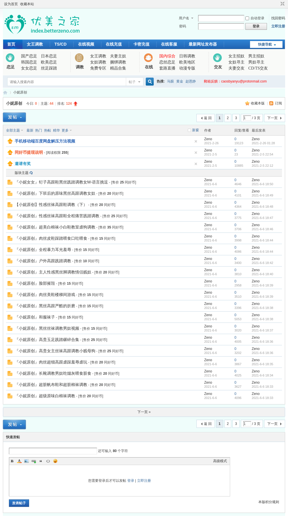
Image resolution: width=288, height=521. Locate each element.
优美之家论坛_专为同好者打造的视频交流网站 (5, 92)
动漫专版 (187, 68)
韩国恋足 (29, 62)
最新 (29, 130)
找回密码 (278, 18)
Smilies (55, 461)
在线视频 (86, 44)
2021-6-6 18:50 (262, 184)
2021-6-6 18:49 (262, 195)
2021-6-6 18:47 (262, 218)
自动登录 (254, 18)
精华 (56, 130)
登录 (130, 481)
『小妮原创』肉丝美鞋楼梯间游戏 (45, 294)
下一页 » (144, 412)
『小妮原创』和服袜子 (35, 317)
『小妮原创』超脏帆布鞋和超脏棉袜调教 (51, 384)
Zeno (208, 139)
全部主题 (13, 130)
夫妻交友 (236, 68)
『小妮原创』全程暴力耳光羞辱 (43, 249)
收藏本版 (258, 103)
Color (19, 461)
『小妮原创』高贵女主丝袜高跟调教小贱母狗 (55, 350)
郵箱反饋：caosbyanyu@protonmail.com (235, 81)
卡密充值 (141, 44)
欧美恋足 (49, 62)
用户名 (184, 18)
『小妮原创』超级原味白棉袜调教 (45, 395)
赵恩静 (190, 81)
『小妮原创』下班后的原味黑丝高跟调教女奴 (55, 193)
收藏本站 (27, 4)
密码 (182, 26)
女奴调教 (98, 62)
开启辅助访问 (277, 4)
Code (48, 461)
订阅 (278, 103)
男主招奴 (256, 56)
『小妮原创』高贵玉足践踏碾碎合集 (47, 339)
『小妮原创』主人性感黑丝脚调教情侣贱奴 (53, 272)
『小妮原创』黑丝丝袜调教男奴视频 (47, 328)
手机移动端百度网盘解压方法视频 (45, 141)
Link (34, 461)
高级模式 (220, 461)
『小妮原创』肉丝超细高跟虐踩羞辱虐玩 (51, 362)
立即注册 (278, 26)
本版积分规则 (268, 502)
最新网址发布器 (203, 44)
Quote (41, 461)
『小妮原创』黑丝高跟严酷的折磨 (45, 305)
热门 (38, 130)
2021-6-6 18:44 (262, 240)
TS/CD (60, 44)
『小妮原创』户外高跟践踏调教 (43, 260)
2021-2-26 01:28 (263, 143)
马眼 (170, 81)
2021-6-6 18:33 (262, 386)
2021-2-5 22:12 (262, 165)
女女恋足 (29, 68)
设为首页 (11, 4)
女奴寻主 (236, 62)
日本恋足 (49, 56)
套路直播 (167, 68)
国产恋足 (29, 56)
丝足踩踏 (49, 68)
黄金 (179, 81)
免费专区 (98, 68)
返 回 (208, 118)
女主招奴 (236, 56)
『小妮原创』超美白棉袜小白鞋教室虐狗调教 (55, 227)
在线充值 (114, 44)
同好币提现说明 (29, 152)
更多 (65, 130)
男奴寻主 (256, 62)
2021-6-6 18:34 (262, 375)
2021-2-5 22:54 (262, 154)
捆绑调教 (118, 62)
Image (26, 461)
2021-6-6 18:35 (262, 364)
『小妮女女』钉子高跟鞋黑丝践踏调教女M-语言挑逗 (61, 182)
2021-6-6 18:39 (262, 285)
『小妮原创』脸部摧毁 (35, 283)
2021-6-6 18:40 (262, 274)
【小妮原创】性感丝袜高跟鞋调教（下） (51, 204)
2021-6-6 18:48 (262, 206)
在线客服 (169, 44)
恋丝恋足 (167, 62)
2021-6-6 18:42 (262, 263)
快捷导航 (265, 44)
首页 (11, 44)
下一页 (272, 118)
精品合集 (118, 68)
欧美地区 (187, 62)
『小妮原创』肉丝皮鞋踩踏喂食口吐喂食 (51, 238)
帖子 (132, 82)
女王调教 (35, 44)
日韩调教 (187, 56)
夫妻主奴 (118, 56)
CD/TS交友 (258, 68)
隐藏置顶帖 (196, 141)
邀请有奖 (23, 163)
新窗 (195, 130)
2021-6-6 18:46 (262, 229)
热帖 (47, 130)
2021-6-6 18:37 (262, 330)
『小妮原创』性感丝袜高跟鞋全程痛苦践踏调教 (57, 215)
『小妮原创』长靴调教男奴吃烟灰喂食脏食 (53, 373)
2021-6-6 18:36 (262, 341)
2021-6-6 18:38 (262, 308)
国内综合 (167, 56)
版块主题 (22, 173)
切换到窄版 (281, 4)
